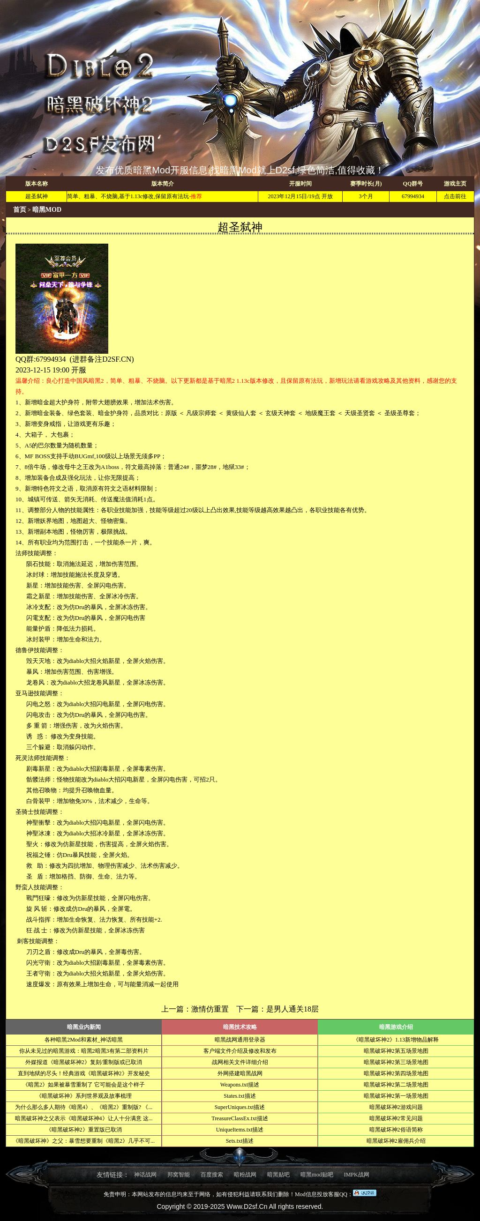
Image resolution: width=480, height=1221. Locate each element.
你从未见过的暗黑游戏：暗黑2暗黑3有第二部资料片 (84, 1051)
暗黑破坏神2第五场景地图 (396, 1051)
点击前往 (455, 196)
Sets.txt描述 (240, 1141)
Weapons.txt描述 (239, 1084)
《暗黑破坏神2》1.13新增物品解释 (396, 1039)
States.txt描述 (239, 1096)
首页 (19, 209)
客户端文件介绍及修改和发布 (240, 1051)
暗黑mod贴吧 (316, 1174)
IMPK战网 (356, 1174)
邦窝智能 (178, 1174)
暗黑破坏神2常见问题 (396, 1118)
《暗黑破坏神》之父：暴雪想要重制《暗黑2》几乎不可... (84, 1141)
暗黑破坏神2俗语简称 (396, 1129)
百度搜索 (212, 1174)
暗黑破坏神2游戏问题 (396, 1107)
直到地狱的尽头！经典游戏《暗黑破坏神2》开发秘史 (84, 1073)
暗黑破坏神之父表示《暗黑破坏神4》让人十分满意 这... (84, 1118)
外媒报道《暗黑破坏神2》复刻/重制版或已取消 (83, 1062)
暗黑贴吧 (278, 1174)
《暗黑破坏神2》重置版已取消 (84, 1129)
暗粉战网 (245, 1174)
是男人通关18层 (292, 1009)
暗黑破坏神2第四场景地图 (396, 1073)
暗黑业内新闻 (84, 1027)
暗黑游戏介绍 (396, 1027)
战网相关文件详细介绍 (240, 1062)
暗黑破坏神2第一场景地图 (396, 1096)
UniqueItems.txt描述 (240, 1129)
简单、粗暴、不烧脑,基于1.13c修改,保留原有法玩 (128, 196)
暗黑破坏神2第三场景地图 (396, 1062)
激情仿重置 (210, 1009)
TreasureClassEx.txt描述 (239, 1118)
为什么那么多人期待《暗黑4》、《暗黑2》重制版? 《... (83, 1107)
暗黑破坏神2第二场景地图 (396, 1084)
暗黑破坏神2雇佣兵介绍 (396, 1141)
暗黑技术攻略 (240, 1027)
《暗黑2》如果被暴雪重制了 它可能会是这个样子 (83, 1084)
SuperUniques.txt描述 (240, 1107)
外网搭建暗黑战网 (240, 1073)
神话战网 (145, 1174)
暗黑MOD (46, 209)
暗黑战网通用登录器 (240, 1039)
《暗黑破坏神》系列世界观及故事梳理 (84, 1096)
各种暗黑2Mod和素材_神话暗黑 (84, 1039)
